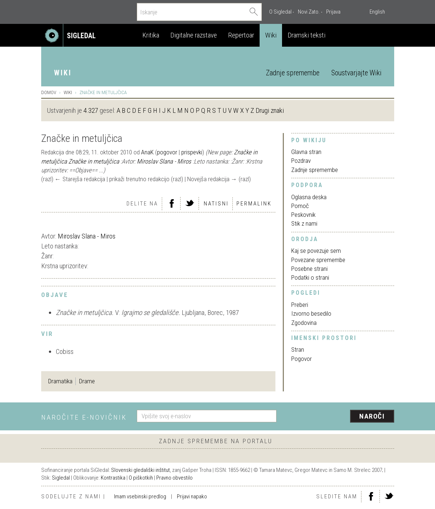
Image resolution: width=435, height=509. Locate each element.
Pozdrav (301, 160)
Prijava (333, 11)
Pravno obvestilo (174, 477)
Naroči (372, 416)
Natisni (216, 203)
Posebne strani (309, 268)
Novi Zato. (309, 11)
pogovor (167, 152)
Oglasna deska (309, 197)
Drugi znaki (270, 110)
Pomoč (300, 205)
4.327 (90, 110)
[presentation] (340, 416)
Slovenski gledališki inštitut (140, 470)
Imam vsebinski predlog (140, 496)
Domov (48, 92)
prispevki (191, 152)
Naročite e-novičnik (84, 417)
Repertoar (241, 35)
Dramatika (60, 381)
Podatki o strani (310, 277)
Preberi (299, 304)
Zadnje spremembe (293, 73)
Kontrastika (113, 477)
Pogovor (301, 358)
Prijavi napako (192, 496)
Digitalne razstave (193, 35)
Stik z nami (304, 223)
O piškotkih (141, 477)
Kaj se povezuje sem (316, 250)
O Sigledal (280, 11)
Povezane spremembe (318, 260)
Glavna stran (306, 151)
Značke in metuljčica (93, 161)
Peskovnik (303, 214)
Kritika (150, 35)
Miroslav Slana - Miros (164, 161)
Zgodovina (304, 322)
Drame (87, 381)
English (377, 11)
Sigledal (61, 477)
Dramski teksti (306, 35)
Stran (297, 349)
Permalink (254, 203)
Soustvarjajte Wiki (356, 73)
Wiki (271, 35)
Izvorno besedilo (311, 313)
